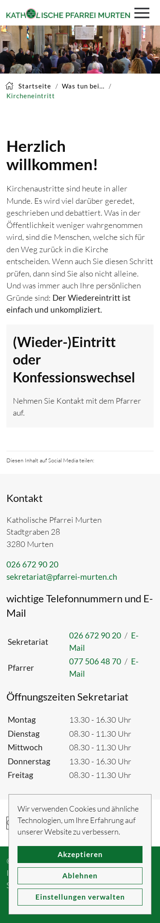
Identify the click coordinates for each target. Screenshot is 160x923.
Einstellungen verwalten (80, 896)
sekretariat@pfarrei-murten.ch (61, 576)
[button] (144, 13)
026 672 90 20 (32, 564)
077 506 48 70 (95, 661)
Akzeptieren (80, 854)
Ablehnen (80, 875)
